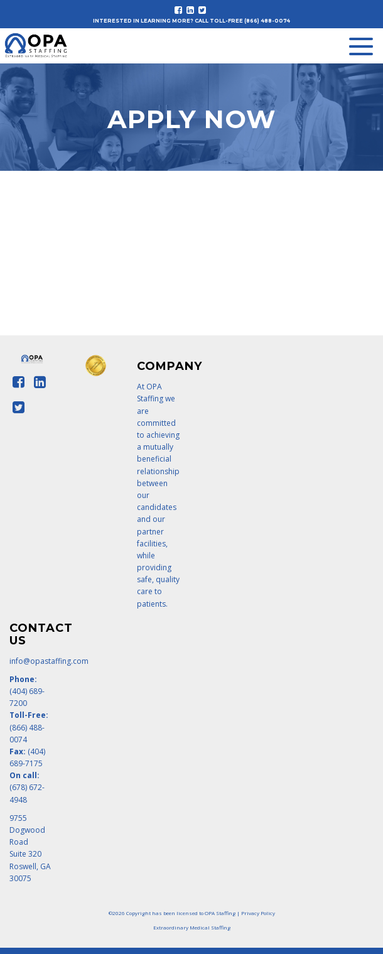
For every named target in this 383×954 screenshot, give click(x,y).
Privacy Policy (258, 912)
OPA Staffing (220, 912)
